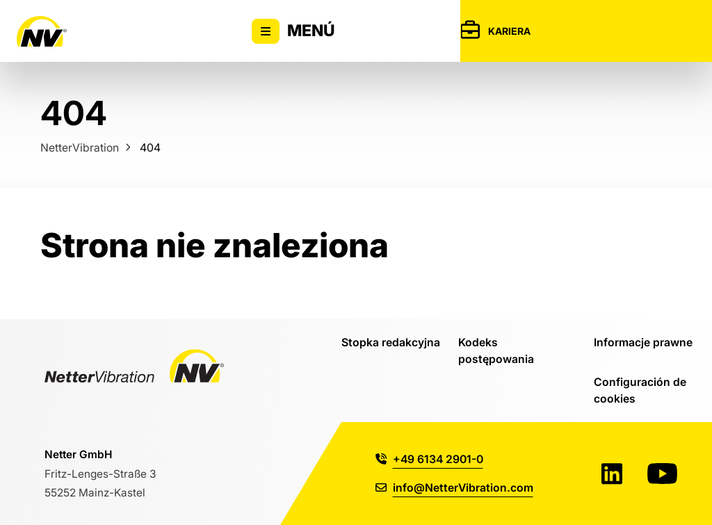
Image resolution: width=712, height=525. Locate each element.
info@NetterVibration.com (454, 487)
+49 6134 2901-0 (429, 459)
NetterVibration (79, 147)
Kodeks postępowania (496, 350)
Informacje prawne (643, 342)
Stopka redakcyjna (390, 342)
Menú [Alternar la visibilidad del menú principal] (293, 31)
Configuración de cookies (640, 390)
